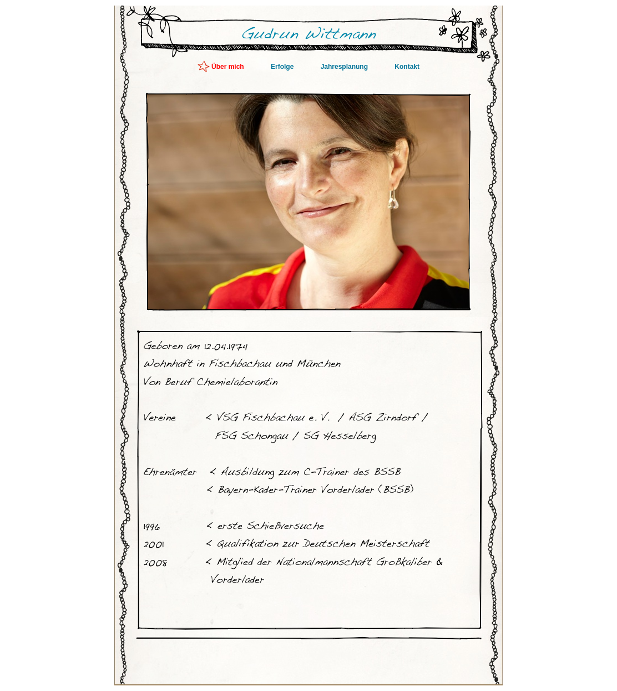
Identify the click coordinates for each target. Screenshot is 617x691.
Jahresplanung (345, 67)
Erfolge (283, 67)
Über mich (228, 67)
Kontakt (407, 67)
